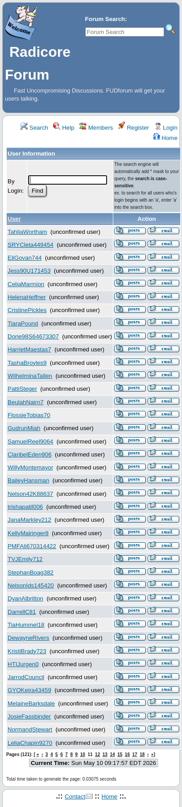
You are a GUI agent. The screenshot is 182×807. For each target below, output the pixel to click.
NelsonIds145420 (31, 585)
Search (34, 127)
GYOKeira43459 (29, 690)
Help (63, 127)
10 (82, 754)
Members (96, 127)
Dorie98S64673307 (33, 336)
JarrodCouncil (26, 677)
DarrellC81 (22, 611)
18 (142, 754)
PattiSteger (22, 388)
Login (166, 127)
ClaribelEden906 (30, 454)
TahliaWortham (27, 231)
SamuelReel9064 (30, 441)
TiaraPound (23, 323)
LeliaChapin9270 (30, 742)
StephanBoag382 (31, 572)
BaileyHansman (28, 480)
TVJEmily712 (25, 559)
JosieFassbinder (29, 716)
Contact (75, 796)
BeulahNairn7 (26, 402)
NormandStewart (30, 729)
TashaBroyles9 (27, 362)
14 (112, 754)
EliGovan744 (24, 257)
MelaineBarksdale (31, 703)
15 (119, 754)
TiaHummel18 (26, 624)
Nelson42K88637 (30, 493)
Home (165, 138)
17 (134, 754)
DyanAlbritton (25, 598)
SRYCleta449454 (31, 244)
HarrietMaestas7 (29, 349)
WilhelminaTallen (30, 375)
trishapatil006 (25, 506)
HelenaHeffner (27, 297)
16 (127, 754)
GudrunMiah (24, 428)
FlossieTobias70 (29, 415)
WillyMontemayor (30, 467)
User (14, 218)
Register (133, 127)
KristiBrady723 (27, 651)
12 (97, 754)
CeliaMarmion (26, 284)
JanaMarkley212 (29, 519)
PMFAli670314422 (32, 546)
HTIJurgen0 (23, 664)
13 (105, 754)
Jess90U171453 (29, 270)
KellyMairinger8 (28, 533)
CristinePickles (27, 310)
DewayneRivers (28, 637)
